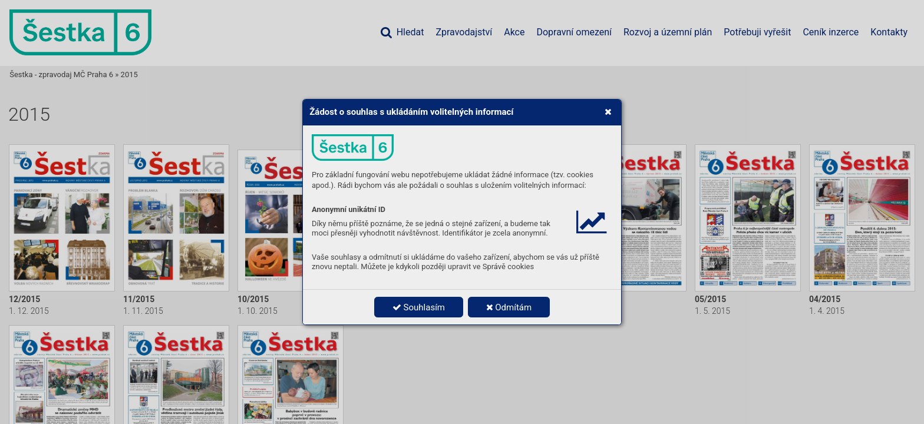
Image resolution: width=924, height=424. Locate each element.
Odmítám (509, 307)
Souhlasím (418, 307)
